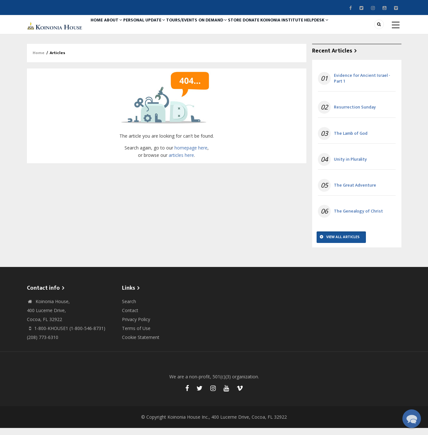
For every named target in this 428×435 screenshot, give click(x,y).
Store (258, 27)
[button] (411, 418)
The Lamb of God (350, 140)
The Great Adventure (355, 192)
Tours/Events (197, 27)
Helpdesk (353, 27)
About (120, 27)
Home (99, 27)
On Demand (232, 27)
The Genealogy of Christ (358, 218)
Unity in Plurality (350, 166)
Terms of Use (136, 335)
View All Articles (342, 244)
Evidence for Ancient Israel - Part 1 (362, 85)
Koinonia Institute (314, 27)
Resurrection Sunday (355, 114)
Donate (279, 27)
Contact (130, 317)
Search (129, 308)
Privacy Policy (136, 326)
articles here (181, 162)
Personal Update (155, 27)
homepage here (190, 155)
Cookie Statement (140, 344)
